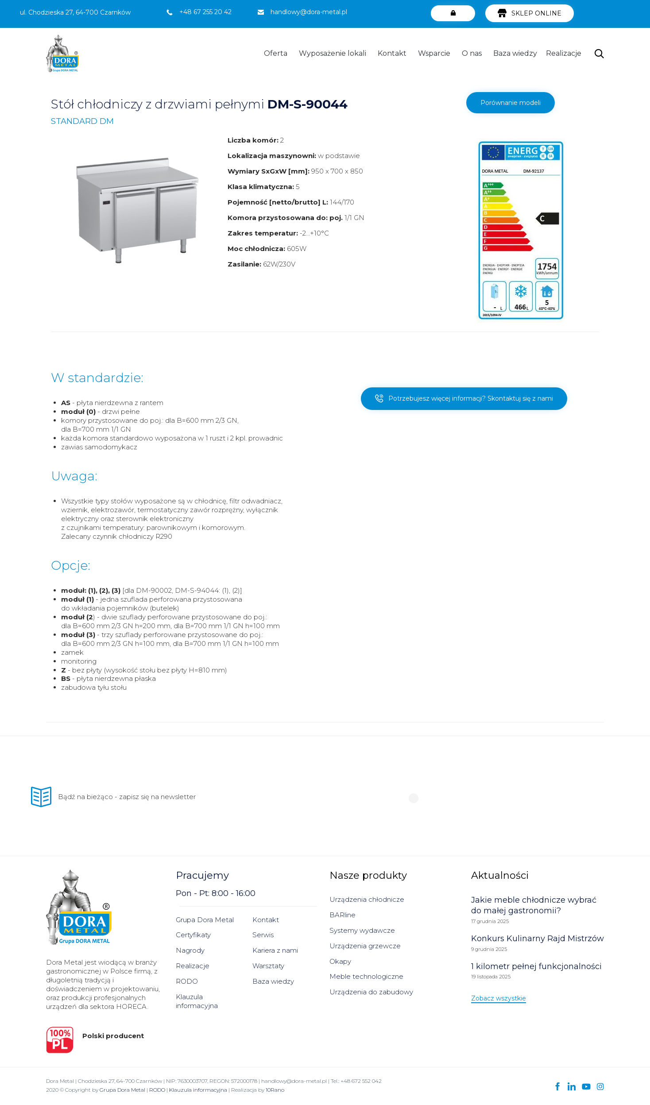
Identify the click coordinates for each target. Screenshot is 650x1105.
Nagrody (190, 950)
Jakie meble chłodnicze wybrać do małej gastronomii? (533, 905)
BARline (342, 915)
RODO (187, 981)
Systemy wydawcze (362, 930)
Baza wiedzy (515, 53)
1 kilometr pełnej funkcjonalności (536, 966)
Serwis (263, 935)
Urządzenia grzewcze (365, 946)
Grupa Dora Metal (205, 920)
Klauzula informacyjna (197, 1001)
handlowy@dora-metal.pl (309, 12)
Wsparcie (434, 53)
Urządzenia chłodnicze (366, 899)
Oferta (275, 53)
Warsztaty (268, 966)
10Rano (275, 1089)
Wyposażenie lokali (332, 53)
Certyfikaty (193, 935)
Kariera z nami (275, 950)
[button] (453, 13)
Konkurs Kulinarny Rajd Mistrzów (537, 938)
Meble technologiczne (366, 976)
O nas (472, 53)
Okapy (340, 961)
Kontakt (392, 53)
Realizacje (563, 53)
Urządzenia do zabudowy (371, 992)
